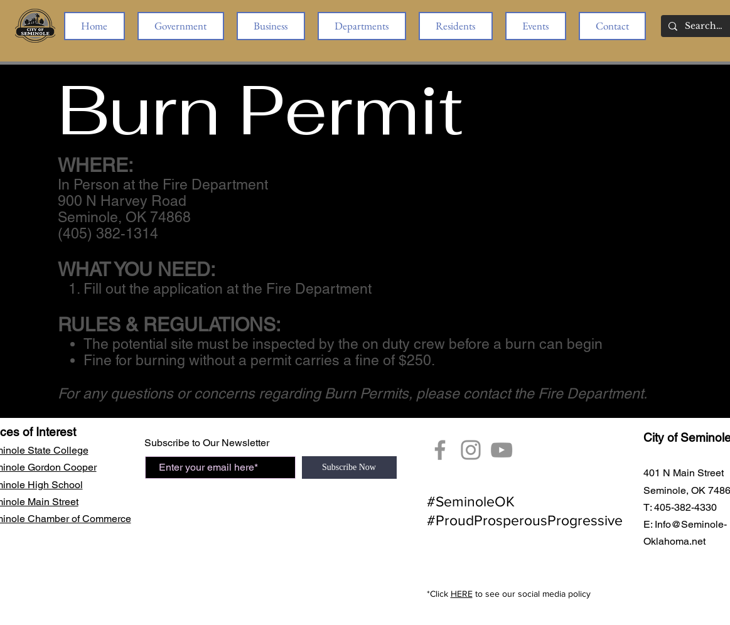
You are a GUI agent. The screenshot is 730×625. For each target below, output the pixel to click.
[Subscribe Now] (349, 467)
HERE (462, 594)
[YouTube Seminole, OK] (501, 450)
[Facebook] (440, 450)
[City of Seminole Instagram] (471, 450)
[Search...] (704, 26)
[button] (180, 26)
